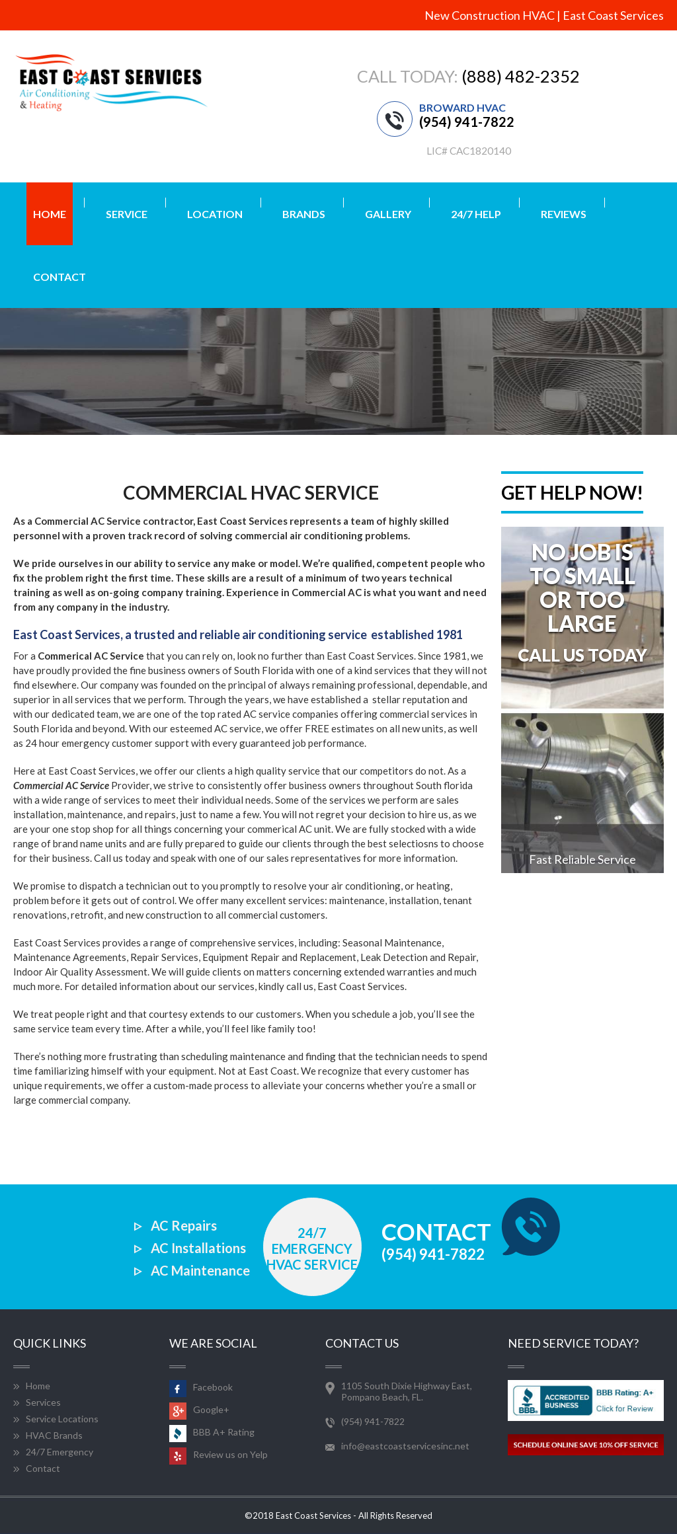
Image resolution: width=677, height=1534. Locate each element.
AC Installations (198, 1248)
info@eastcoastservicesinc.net (405, 1445)
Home (38, 1385)
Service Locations (62, 1418)
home (49, 214)
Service (126, 214)
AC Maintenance (200, 1270)
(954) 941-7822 (466, 122)
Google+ (199, 1409)
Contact (59, 276)
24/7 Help (476, 214)
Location (215, 214)
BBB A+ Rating (212, 1432)
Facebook (201, 1387)
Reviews (563, 214)
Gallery (388, 214)
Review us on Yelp (218, 1454)
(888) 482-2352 (520, 76)
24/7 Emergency (59, 1451)
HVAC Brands (54, 1435)
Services (43, 1402)
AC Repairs (184, 1225)
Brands (303, 214)
